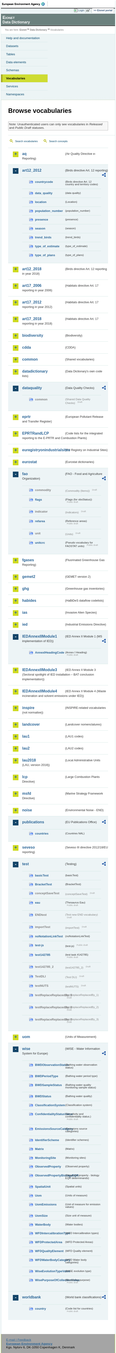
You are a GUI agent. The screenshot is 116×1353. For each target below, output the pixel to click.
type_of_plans (45, 255)
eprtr (26, 417)
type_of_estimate (47, 246)
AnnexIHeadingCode (49, 652)
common (30, 359)
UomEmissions (45, 1204)
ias (24, 612)
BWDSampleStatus (48, 1085)
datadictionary (35, 371)
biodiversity (32, 335)
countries (42, 833)
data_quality (44, 193)
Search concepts (58, 141)
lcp (25, 777)
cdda (26, 347)
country (40, 1308)
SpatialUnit (43, 1186)
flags (38, 499)
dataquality (32, 388)
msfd (26, 793)
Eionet (23, 30)
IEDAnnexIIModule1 (39, 636)
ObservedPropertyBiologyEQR (49, 1175)
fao (25, 474)
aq (24, 154)
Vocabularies (15, 78)
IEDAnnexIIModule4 (39, 691)
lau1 (26, 736)
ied (25, 624)
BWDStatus (43, 1096)
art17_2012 (32, 302)
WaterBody (43, 1224)
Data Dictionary (38, 30)
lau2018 (29, 760)
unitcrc (40, 542)
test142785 (42, 955)
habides (29, 601)
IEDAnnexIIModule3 (39, 670)
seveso (28, 847)
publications (33, 822)
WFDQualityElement (49, 1251)
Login (81, 10)
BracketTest (43, 884)
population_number (49, 211)
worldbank (31, 1297)
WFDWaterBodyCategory (49, 1260)
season (40, 228)
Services (12, 86)
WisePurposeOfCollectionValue (49, 1280)
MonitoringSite (45, 1158)
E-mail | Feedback (18, 1340)
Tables (10, 54)
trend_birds (43, 237)
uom (26, 1037)
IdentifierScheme (47, 1140)
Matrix (39, 1149)
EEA (25, 4)
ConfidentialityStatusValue (49, 1114)
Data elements (16, 62)
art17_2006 (32, 286)
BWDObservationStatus (49, 1065)
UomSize (41, 1215)
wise (26, 1049)
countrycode (44, 182)
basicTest (42, 875)
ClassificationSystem (49, 1105)
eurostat (29, 462)
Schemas (12, 70)
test (25, 864)
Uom (38, 1195)
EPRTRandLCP (35, 433)
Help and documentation (23, 38)
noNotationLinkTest (49, 936)
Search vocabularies (26, 141)
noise (27, 810)
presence (41, 219)
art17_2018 (32, 319)
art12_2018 (32, 269)
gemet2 (28, 577)
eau (37, 902)
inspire (28, 708)
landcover (31, 724)
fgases (28, 560)
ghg (25, 589)
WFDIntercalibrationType (49, 1233)
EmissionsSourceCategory (49, 1129)
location (40, 202)
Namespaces (15, 94)
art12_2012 (32, 170)
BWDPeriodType (46, 1076)
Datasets (12, 46)
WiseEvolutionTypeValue (49, 1271)
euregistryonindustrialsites (43, 450)
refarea (40, 521)
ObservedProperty (48, 1166)
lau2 (26, 748)
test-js (39, 945)
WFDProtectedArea (48, 1242)
